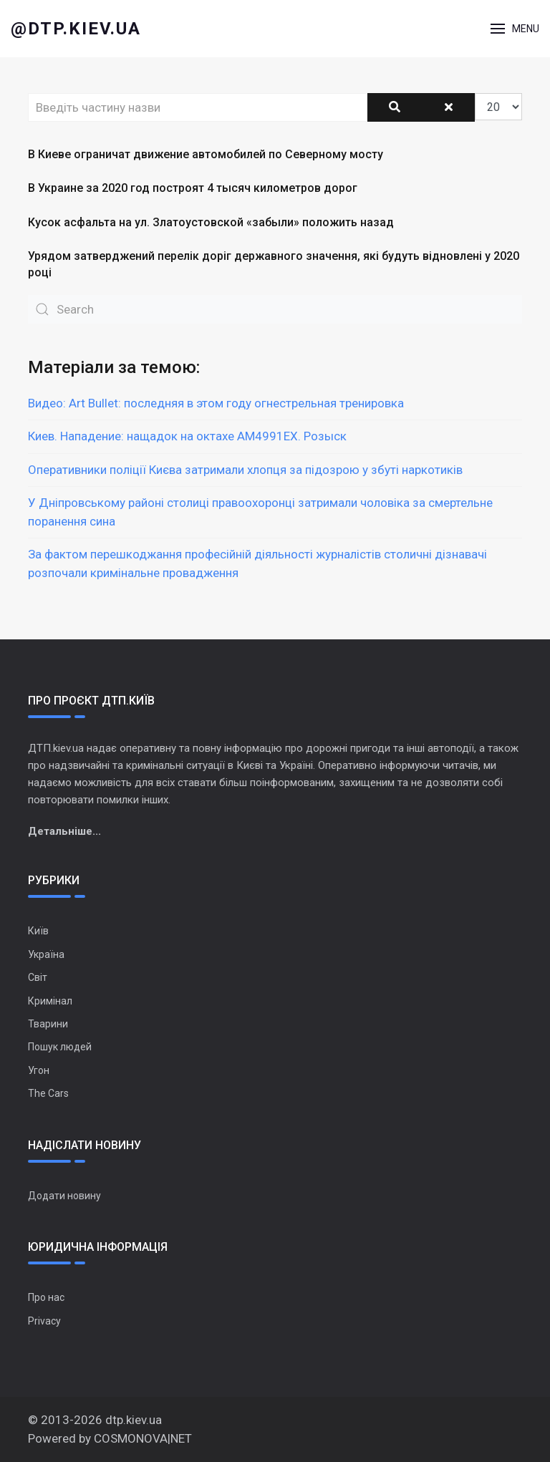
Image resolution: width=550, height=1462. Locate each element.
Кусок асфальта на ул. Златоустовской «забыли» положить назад (211, 222)
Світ (37, 977)
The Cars (48, 1093)
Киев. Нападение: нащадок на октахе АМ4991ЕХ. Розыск (187, 436)
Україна (46, 954)
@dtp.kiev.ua (76, 29)
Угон (38, 1070)
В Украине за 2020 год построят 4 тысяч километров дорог (192, 188)
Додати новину (64, 1195)
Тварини (48, 1024)
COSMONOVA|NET (143, 1438)
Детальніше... (64, 831)
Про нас (46, 1297)
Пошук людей (60, 1046)
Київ (38, 930)
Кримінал (50, 1001)
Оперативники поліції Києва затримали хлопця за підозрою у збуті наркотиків (245, 470)
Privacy (44, 1321)
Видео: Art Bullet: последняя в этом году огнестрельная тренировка (216, 403)
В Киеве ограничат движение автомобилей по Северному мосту (205, 154)
